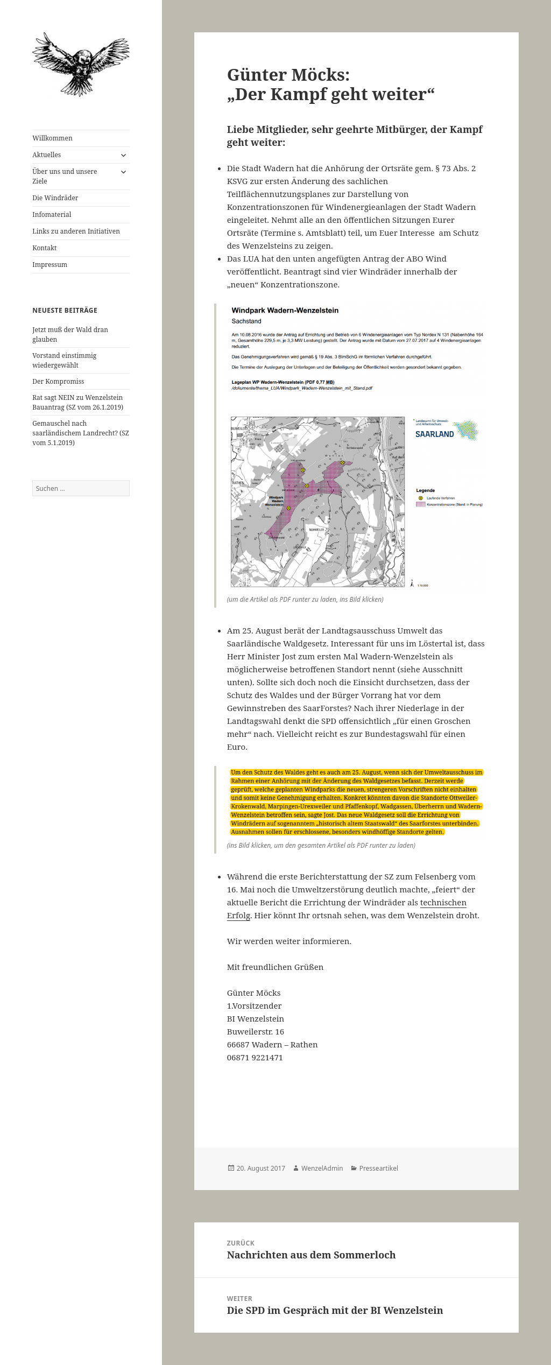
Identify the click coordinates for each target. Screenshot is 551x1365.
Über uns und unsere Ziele (64, 176)
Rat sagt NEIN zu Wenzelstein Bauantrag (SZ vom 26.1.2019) (77, 402)
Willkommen (52, 138)
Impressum (49, 264)
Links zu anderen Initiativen (76, 231)
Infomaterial (51, 214)
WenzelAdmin (322, 1168)
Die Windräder (55, 197)
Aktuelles (46, 154)
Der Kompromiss (58, 381)
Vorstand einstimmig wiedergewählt (64, 360)
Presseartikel (378, 1168)
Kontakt (44, 247)
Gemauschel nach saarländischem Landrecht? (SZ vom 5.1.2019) (80, 433)
